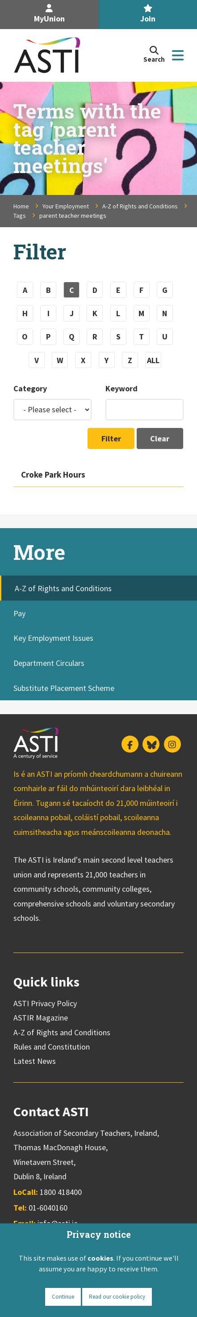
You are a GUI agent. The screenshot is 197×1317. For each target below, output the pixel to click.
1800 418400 (61, 1192)
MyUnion (49, 14)
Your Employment (65, 206)
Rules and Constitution (51, 1047)
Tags (19, 216)
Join (147, 14)
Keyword (121, 388)
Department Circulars (48, 663)
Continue (63, 1296)
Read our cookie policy (117, 1296)
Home (21, 206)
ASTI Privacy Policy (45, 1003)
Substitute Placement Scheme (63, 688)
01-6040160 (48, 1208)
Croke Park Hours (53, 474)
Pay (19, 613)
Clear (159, 438)
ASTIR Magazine (40, 1017)
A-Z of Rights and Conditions (140, 206)
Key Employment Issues (53, 638)
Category (30, 388)
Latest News (34, 1061)
